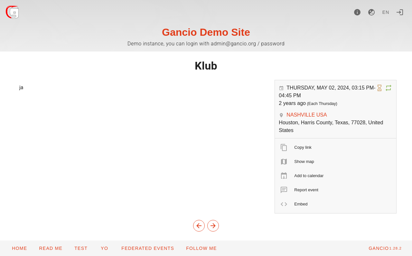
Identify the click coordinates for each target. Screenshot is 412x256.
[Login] (400, 12)
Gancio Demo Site (206, 32)
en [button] (385, 12)
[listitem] (335, 147)
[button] (147, 248)
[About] (357, 12)
